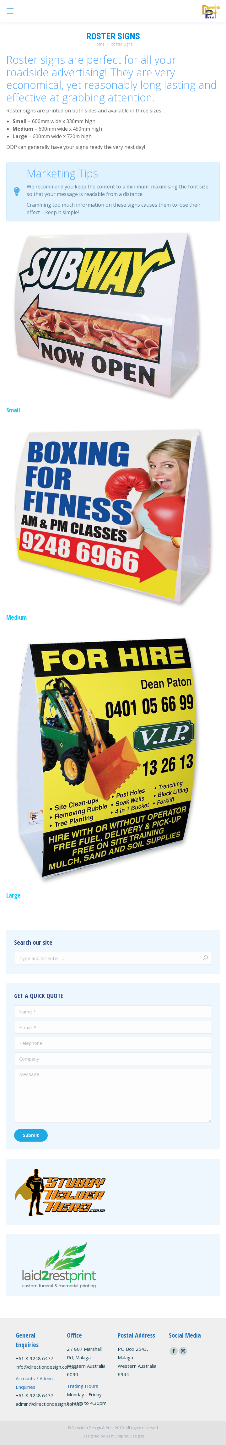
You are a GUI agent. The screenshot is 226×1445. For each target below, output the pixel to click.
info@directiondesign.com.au (46, 1367)
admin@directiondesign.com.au (49, 1404)
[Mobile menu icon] (10, 11)
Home (99, 44)
